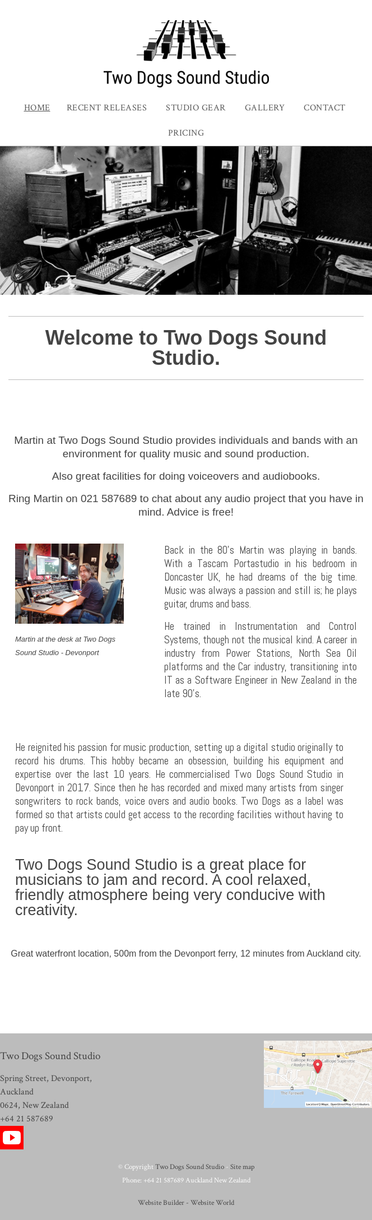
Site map (242, 1167)
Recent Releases (107, 108)
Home (37, 108)
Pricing (186, 133)
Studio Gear (196, 108)
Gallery (265, 108)
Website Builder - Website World (186, 1203)
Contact (325, 108)
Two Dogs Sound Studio (189, 1167)
